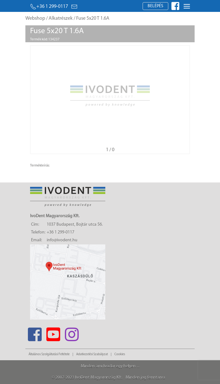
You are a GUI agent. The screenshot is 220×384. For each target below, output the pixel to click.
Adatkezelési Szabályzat (92, 354)
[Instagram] (71, 332)
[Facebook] (34, 332)
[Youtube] (53, 332)
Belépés (155, 6)
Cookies (119, 354)
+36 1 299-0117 (49, 6)
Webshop (35, 18)
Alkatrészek (61, 18)
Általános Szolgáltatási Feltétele (49, 354)
